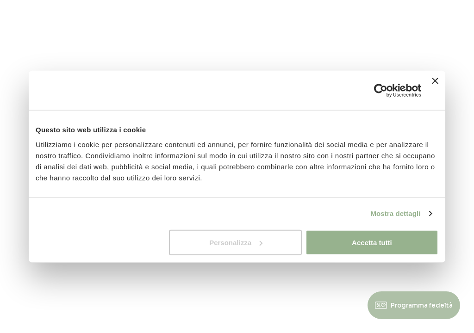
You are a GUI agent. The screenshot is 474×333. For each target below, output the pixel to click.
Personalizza (235, 242)
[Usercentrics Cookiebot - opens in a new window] (380, 90)
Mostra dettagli (395, 213)
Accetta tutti (372, 242)
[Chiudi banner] (435, 90)
